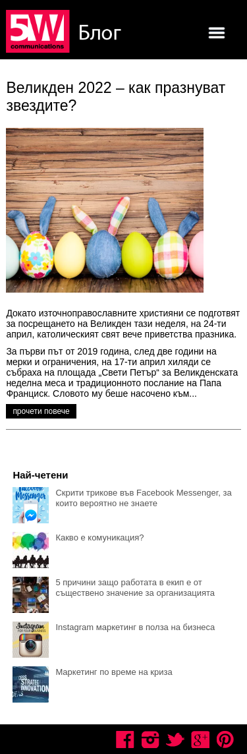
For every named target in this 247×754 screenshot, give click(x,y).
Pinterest (225, 739)
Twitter (175, 739)
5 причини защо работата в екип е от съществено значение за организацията (135, 587)
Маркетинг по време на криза (113, 672)
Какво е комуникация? (99, 537)
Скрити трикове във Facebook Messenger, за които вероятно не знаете (143, 498)
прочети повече (41, 411)
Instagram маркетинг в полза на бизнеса (135, 627)
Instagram (150, 739)
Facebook (125, 739)
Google (200, 739)
